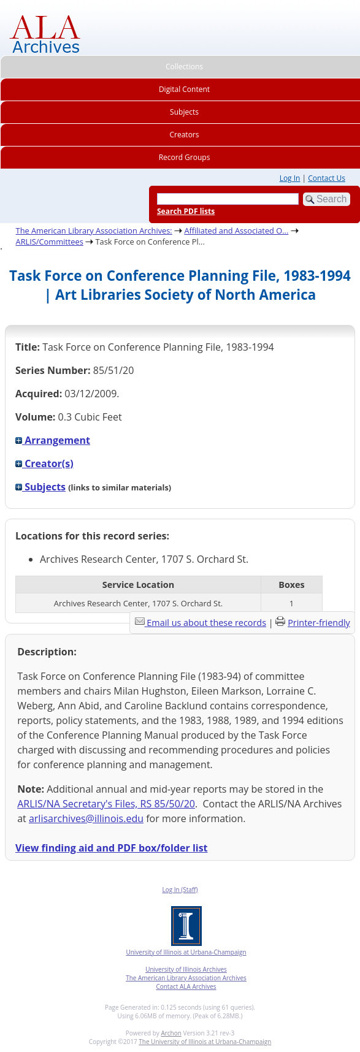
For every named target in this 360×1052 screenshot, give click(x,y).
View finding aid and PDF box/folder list (111, 848)
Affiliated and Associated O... (236, 230)
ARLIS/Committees (49, 241)
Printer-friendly (319, 622)
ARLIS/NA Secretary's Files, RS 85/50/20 (106, 803)
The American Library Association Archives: (94, 230)
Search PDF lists (186, 211)
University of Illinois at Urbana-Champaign (186, 952)
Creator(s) (44, 463)
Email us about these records (206, 622)
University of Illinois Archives (186, 969)
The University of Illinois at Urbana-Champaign (205, 1041)
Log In (290, 178)
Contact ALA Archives (186, 986)
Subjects (40, 487)
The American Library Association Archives (186, 978)
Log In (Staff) (179, 889)
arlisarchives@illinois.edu (86, 818)
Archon (171, 1033)
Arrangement (52, 440)
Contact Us (326, 178)
